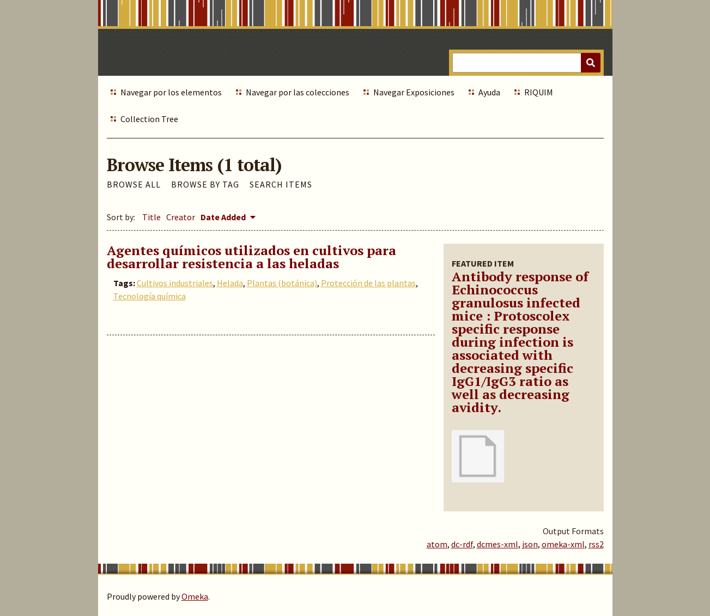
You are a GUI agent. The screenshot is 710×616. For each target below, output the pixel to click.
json (530, 544)
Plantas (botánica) (282, 282)
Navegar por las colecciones (297, 92)
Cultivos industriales (175, 282)
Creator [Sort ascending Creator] (180, 217)
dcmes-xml (497, 544)
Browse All (134, 184)
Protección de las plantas (368, 282)
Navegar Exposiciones (413, 92)
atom (437, 544)
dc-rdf (462, 544)
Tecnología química (149, 296)
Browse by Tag (205, 184)
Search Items (281, 184)
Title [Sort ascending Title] (151, 217)
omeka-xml (563, 544)
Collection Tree (149, 118)
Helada (230, 282)
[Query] (526, 63)
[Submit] (590, 63)
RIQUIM (538, 92)
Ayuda (489, 92)
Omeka (194, 596)
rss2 (596, 544)
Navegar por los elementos (171, 92)
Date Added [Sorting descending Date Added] (224, 217)
